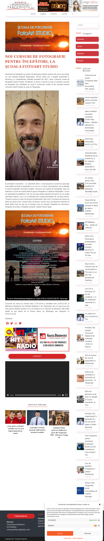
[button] (100, 504)
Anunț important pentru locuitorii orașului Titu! (91, 100)
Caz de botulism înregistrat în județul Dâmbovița (90, 468)
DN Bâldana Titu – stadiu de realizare (91, 224)
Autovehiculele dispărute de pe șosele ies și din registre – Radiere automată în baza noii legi (91, 161)
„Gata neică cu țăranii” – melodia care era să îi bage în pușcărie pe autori (15, 429)
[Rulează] (8, 394)
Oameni (80, 53)
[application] (37, 379)
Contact (37, 356)
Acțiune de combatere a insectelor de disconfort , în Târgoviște (90, 377)
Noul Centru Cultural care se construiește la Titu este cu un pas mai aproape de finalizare (91, 272)
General (80, 39)
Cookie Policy (67, 538)
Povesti (80, 60)
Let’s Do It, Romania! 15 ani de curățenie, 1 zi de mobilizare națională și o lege (90, 297)
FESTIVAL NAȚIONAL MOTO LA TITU (91, 141)
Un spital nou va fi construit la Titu (91, 316)
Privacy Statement (78, 538)
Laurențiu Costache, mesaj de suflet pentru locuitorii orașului (37, 429)
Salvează (87, 533)
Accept (60, 533)
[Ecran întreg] (66, 394)
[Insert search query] (87, 25)
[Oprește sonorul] (63, 394)
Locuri (79, 46)
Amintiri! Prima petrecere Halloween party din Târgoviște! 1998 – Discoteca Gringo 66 (59, 432)
